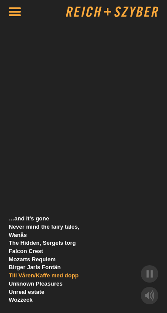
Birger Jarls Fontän (35, 267)
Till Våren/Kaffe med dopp (43, 275)
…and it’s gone (29, 218)
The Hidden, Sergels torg (42, 243)
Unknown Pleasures (36, 283)
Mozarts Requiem (32, 259)
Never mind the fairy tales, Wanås (44, 230)
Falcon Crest (26, 251)
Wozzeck (21, 299)
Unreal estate (26, 292)
